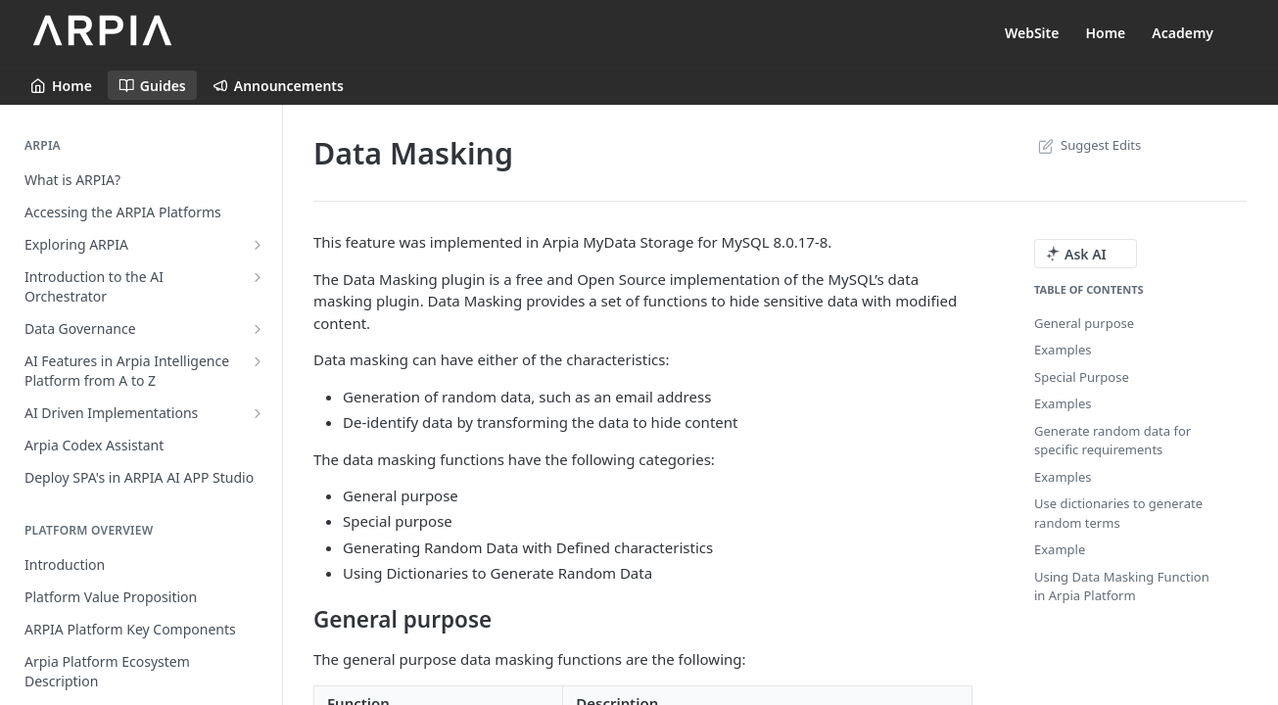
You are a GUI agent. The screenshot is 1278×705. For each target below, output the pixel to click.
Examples (1062, 349)
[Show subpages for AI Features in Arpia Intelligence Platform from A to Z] (257, 361)
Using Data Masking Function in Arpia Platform (1121, 586)
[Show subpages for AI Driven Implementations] (257, 413)
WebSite (1032, 33)
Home (1105, 33)
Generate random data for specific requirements (1112, 440)
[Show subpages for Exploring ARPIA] (257, 245)
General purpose (1084, 323)
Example (1059, 549)
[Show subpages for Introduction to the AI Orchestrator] (257, 277)
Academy (1182, 33)
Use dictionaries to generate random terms (1118, 513)
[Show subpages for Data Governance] (257, 329)
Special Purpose (1081, 377)
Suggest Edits (1087, 145)
